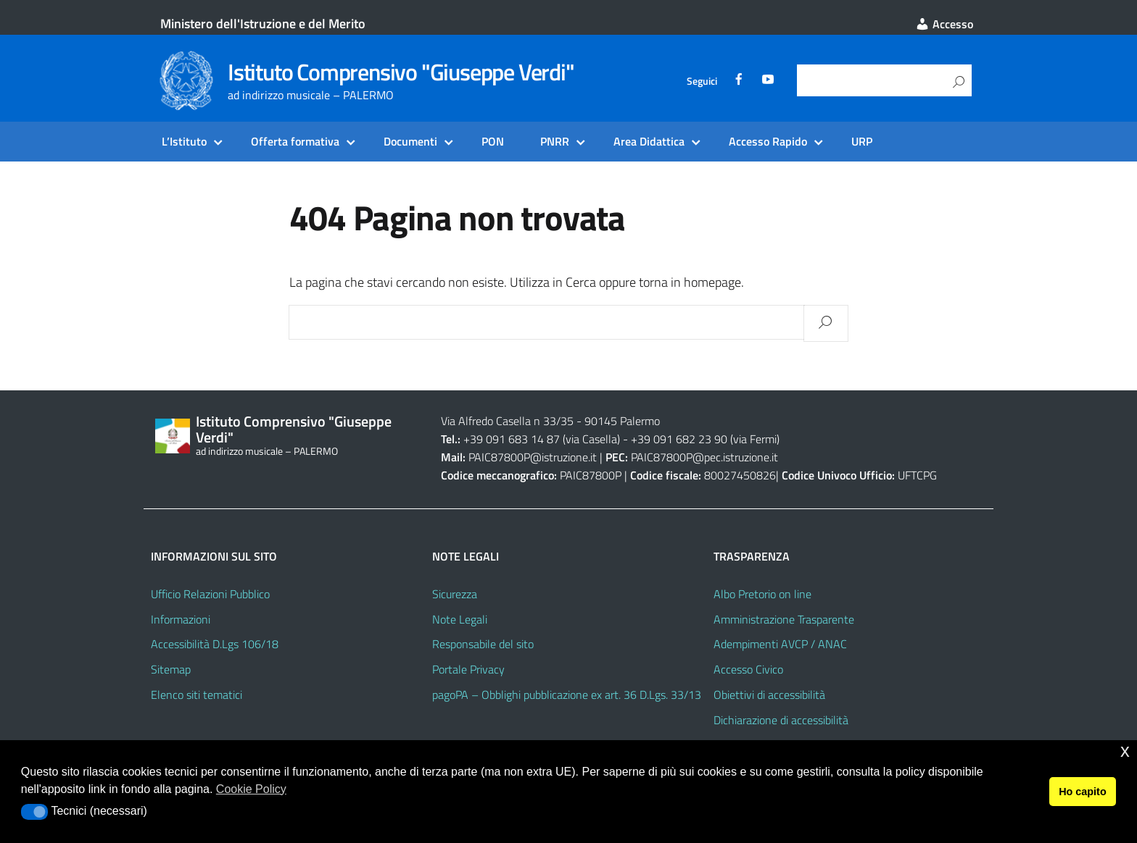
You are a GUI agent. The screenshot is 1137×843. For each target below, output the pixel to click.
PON (492, 141)
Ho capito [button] (1083, 791)
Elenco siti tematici (196, 694)
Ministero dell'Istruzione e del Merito (262, 23)
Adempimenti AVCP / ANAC (780, 644)
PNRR (554, 141)
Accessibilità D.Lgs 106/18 (214, 644)
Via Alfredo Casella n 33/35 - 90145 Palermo (550, 420)
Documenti (410, 141)
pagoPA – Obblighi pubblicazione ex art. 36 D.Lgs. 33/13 (566, 694)
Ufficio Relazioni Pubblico (210, 594)
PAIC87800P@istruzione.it (532, 457)
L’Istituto (184, 141)
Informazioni (180, 619)
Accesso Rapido (768, 141)
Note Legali (459, 619)
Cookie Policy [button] (251, 789)
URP (861, 141)
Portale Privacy (468, 669)
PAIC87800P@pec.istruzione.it (704, 457)
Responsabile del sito (483, 644)
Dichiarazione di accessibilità (781, 720)
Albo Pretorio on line (762, 594)
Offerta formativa (295, 141)
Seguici (702, 81)
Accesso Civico (748, 669)
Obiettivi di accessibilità (769, 694)
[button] (34, 812)
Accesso (944, 24)
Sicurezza (454, 594)
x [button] (1125, 751)
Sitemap (171, 669)
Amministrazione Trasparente (784, 619)
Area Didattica (649, 141)
